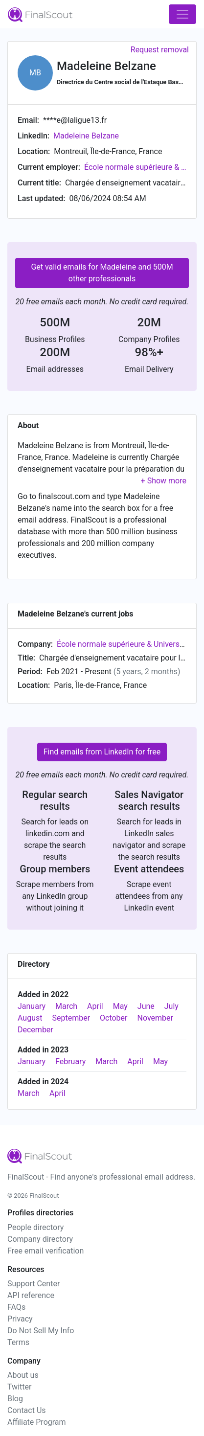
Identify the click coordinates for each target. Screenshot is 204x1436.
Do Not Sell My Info (40, 1330)
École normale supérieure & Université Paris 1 (135, 167)
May (120, 1006)
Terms (18, 1342)
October (113, 1018)
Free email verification (45, 1250)
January (31, 1006)
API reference (30, 1295)
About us (23, 1375)
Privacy (20, 1318)
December (35, 1029)
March (66, 1006)
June (146, 1006)
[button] (163, 480)
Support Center (33, 1283)
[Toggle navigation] (182, 14)
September (71, 1018)
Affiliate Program (36, 1422)
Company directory (40, 1239)
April (95, 1006)
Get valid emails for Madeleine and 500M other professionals (102, 272)
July (171, 1006)
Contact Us (26, 1410)
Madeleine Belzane (86, 135)
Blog (15, 1398)
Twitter (19, 1386)
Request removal (160, 49)
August (30, 1018)
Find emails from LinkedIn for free (102, 751)
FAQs (16, 1307)
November (155, 1018)
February (70, 1061)
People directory (35, 1227)
